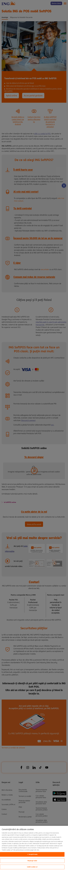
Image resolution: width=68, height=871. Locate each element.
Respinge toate (32, 861)
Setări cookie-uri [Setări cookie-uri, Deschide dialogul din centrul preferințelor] (32, 867)
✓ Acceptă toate (32, 854)
